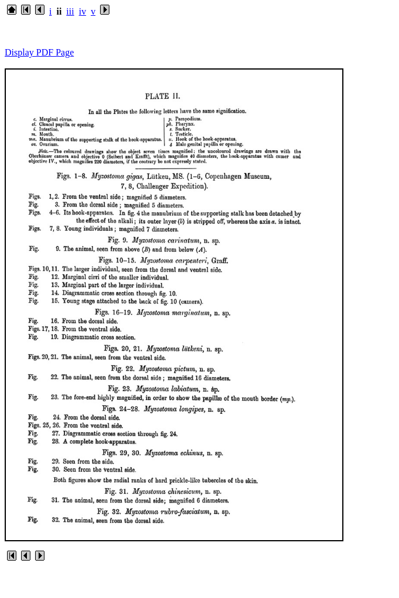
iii (70, 11)
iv (82, 11)
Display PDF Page (39, 52)
